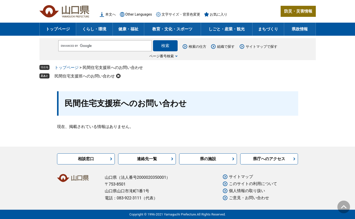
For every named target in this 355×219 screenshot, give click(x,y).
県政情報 (300, 29)
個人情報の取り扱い (247, 190)
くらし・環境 (94, 29)
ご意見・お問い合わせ (249, 197)
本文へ (110, 14)
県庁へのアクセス (269, 158)
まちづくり (268, 29)
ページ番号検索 (161, 56)
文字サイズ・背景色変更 (181, 14)
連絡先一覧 (147, 158)
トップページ (58, 29)
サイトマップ (241, 176)
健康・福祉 (128, 29)
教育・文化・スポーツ (172, 29)
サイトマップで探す (261, 47)
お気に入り (218, 14)
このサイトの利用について (253, 183)
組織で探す (226, 47)
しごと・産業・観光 (227, 29)
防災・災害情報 (298, 11)
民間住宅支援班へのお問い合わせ (85, 76)
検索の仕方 (197, 47)
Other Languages (138, 14)
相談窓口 (86, 158)
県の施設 (208, 158)
